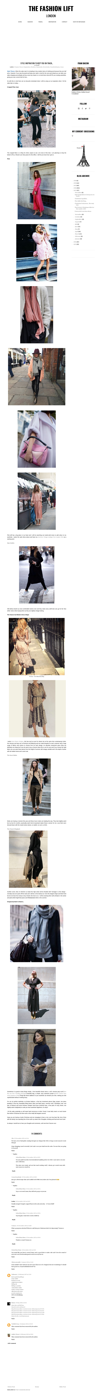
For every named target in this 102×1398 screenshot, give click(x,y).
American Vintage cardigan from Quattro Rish (50, 537)
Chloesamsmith (15, 1262)
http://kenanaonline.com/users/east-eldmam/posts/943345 (27, 1310)
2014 (75, 242)
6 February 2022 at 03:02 (26, 1334)
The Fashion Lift (51, 8)
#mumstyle (39, 67)
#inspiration (26, 67)
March (77, 234)
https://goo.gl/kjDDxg (17, 1305)
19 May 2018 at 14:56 (21, 1302)
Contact (64, 22)
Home (20, 22)
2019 (75, 180)
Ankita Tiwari (15, 1334)
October (77, 217)
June (76, 226)
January (77, 239)
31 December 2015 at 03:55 (29, 1250)
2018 (75, 183)
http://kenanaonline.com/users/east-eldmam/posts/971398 (27, 1312)
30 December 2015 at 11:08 (24, 1225)
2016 (75, 188)
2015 (75, 190)
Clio (12, 1138)
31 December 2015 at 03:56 (33, 1213)
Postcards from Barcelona (83, 211)
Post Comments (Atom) (22, 1390)
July (76, 224)
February (78, 236)
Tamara (13, 1225)
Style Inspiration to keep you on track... (84, 195)
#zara (62, 67)
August (77, 222)
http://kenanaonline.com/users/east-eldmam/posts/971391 (27, 1309)
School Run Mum (21, 1157)
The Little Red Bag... (81, 201)
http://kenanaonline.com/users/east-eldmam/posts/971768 (27, 1314)
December (78, 192)
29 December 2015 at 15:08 (29, 1177)
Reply (13, 1150)
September (78, 219)
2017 (75, 185)
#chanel (16, 67)
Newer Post (11, 1387)
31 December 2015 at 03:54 (33, 1189)
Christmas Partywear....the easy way (84, 204)
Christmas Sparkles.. (81, 198)
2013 (75, 244)
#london (33, 67)
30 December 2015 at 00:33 (23, 1201)
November (78, 214)
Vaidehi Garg (15, 1324)
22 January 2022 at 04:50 (26, 1324)
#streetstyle (46, 67)
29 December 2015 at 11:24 (21, 1138)
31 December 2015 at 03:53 (33, 1157)
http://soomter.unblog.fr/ (18, 1307)
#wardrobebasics (55, 67)
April (76, 231)
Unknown (14, 1274)
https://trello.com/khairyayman (20, 1316)
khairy (13, 1302)
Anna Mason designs (17, 741)
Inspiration (52, 22)
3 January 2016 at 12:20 (27, 1262)
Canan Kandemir (16, 1177)
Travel (40, 22)
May (76, 229)
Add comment (12, 1343)
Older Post (62, 1387)
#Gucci (21, 67)
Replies (15, 1154)
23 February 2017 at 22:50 (24, 1274)
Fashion (30, 22)
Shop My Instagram (79, 22)
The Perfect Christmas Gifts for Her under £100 (84, 208)
